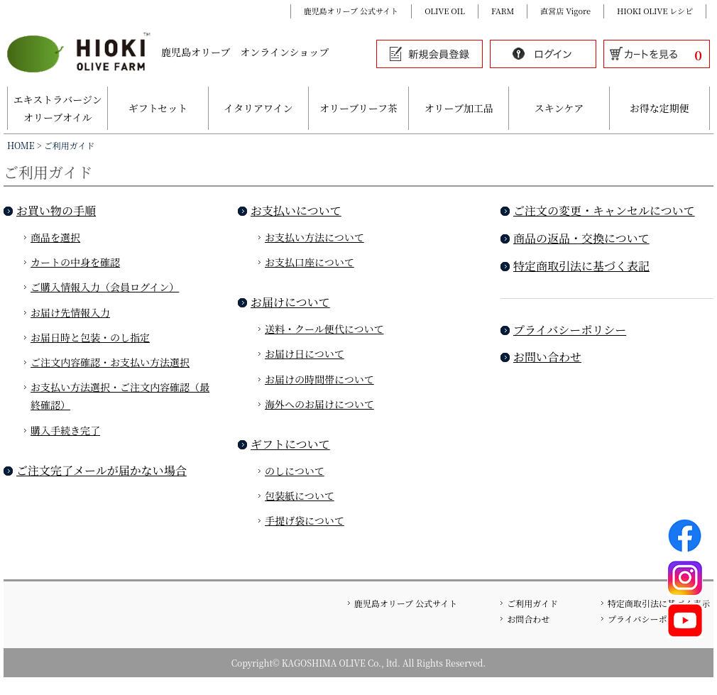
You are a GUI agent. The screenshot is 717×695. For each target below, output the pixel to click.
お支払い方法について (314, 237)
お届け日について (304, 353)
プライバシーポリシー (569, 330)
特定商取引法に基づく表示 (659, 603)
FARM (502, 10)
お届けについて (290, 302)
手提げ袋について (304, 520)
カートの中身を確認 (75, 262)
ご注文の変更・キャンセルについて (604, 210)
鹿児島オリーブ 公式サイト (351, 10)
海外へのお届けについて (319, 404)
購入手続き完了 (65, 430)
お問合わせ (528, 619)
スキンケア (559, 108)
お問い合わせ (547, 357)
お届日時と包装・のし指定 (90, 337)
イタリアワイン (258, 108)
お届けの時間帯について (319, 379)
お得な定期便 (659, 108)
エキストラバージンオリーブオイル (57, 108)
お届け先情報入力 (70, 312)
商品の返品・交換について (581, 238)
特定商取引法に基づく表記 (581, 266)
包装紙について (299, 495)
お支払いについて (296, 210)
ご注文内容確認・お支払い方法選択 (110, 362)
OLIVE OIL (445, 10)
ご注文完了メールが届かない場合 (101, 470)
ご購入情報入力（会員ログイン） (105, 287)
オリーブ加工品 (459, 108)
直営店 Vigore (565, 10)
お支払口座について (309, 262)
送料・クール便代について (324, 329)
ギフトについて (290, 444)
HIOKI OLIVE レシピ (655, 10)
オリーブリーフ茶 (358, 108)
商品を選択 (55, 237)
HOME (21, 145)
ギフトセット (158, 108)
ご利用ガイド (532, 603)
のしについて (294, 471)
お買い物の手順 (56, 210)
